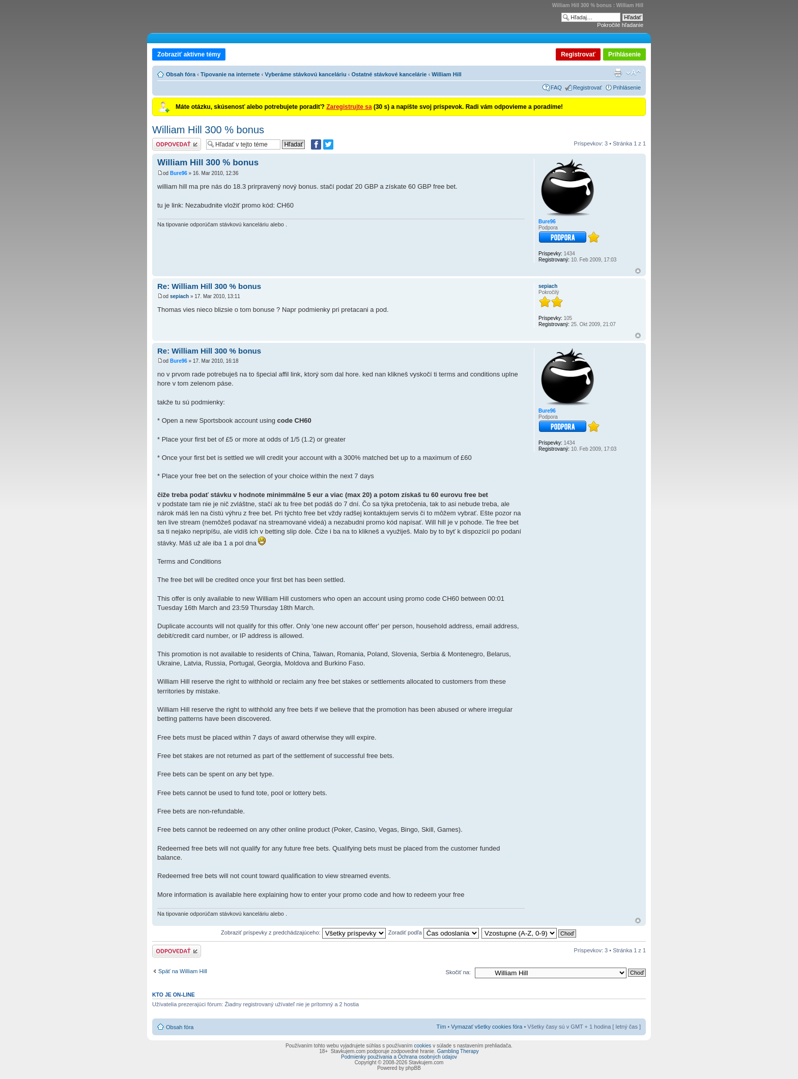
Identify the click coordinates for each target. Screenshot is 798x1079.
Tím (441, 1027)
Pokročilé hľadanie (620, 25)
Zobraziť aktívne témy (188, 54)
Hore (638, 271)
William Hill (447, 74)
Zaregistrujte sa (349, 106)
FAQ (556, 87)
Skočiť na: (458, 972)
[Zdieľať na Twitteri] (328, 144)
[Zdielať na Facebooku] (316, 144)
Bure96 (178, 173)
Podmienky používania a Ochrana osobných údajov (399, 1057)
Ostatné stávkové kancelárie (388, 74)
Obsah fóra (180, 74)
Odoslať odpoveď (176, 144)
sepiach (179, 296)
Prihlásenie (624, 54)
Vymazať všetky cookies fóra (486, 1027)
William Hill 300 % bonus (208, 129)
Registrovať (578, 54)
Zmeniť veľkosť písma (633, 72)
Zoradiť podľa (433, 932)
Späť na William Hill (182, 971)
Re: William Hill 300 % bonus (209, 286)
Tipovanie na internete (230, 74)
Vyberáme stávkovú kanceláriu (305, 74)
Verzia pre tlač (617, 72)
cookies (422, 1045)
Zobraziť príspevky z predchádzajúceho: (303, 932)
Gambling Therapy (458, 1051)
